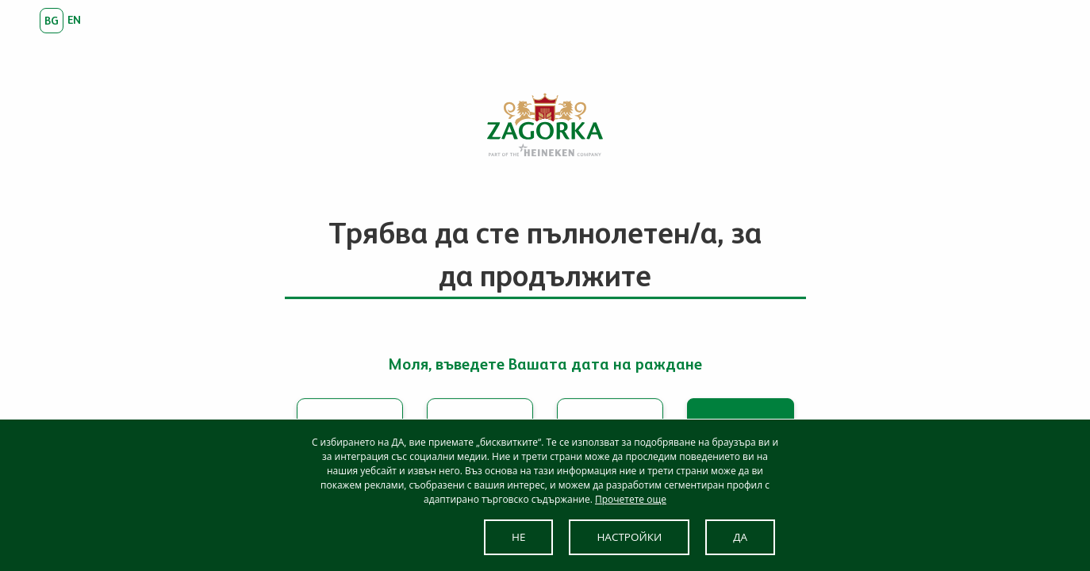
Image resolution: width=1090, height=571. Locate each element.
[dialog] (545, 495)
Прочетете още (630, 499)
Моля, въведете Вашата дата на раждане (545, 364)
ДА (740, 537)
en (74, 19)
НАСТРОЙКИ (629, 537)
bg (51, 20)
